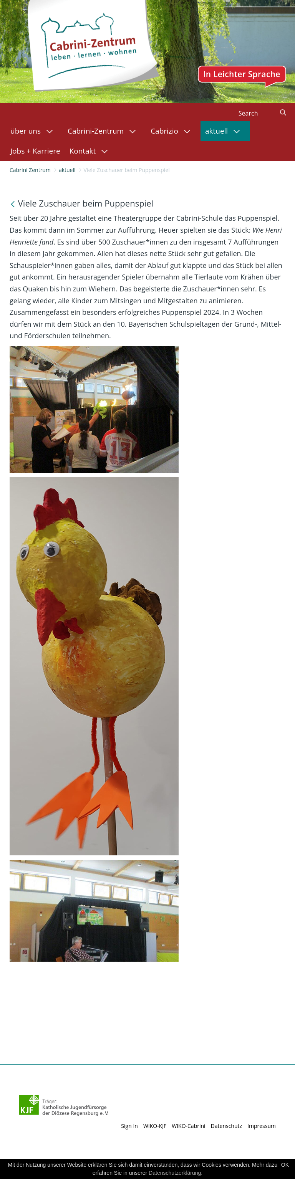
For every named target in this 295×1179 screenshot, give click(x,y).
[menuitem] (34, 131)
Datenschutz (226, 1125)
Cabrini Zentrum (30, 170)
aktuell (67, 170)
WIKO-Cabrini (188, 1125)
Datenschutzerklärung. (175, 1173)
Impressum (261, 1125)
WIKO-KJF (154, 1125)
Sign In (129, 1125)
